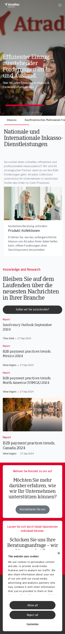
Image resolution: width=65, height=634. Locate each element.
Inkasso (11, 120)
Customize (32, 624)
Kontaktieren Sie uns (32, 509)
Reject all (32, 615)
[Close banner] (59, 553)
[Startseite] (12, 5)
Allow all (32, 605)
